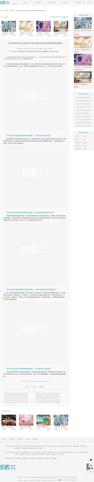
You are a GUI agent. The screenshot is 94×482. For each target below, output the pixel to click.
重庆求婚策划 (40, 458)
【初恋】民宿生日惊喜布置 (80, 84)
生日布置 (65, 2)
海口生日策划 (83, 446)
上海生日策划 (25, 446)
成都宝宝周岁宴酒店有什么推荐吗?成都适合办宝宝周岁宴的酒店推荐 (18, 393)
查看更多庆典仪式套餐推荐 (59, 17)
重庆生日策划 (40, 446)
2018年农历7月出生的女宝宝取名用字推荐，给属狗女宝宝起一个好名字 (18, 402)
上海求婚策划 (25, 458)
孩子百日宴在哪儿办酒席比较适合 (84, 97)
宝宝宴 (84, 139)
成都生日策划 (18, 448)
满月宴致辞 (53, 454)
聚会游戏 (48, 454)
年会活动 (70, 452)
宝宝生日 (28, 454)
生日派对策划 (38, 477)
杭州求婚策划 (47, 458)
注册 (84, 2)
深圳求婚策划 (32, 458)
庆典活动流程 (38, 452)
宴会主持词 (44, 452)
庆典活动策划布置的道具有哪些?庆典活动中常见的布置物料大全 (49, 398)
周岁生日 (31, 452)
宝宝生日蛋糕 (18, 452)
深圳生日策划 (76, 446)
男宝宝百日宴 (34, 454)
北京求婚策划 (18, 458)
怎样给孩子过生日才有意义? (83, 113)
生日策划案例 (51, 2)
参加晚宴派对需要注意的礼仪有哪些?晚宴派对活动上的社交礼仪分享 (49, 393)
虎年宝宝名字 (78, 148)
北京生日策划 (18, 446)
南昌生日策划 (61, 446)
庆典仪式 (12, 10)
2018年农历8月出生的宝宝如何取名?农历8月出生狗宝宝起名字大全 (18, 400)
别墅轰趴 (85, 148)
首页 (25, 2)
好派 (29, 477)
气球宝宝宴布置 (51, 452)
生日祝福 (85, 142)
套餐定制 (38, 2)
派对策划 (85, 145)
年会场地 (80, 452)
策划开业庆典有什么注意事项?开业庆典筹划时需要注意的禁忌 (49, 395)
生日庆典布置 (42, 454)
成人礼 (57, 452)
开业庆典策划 (25, 452)
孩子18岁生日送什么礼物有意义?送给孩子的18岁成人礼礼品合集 (18, 395)
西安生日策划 (32, 448)
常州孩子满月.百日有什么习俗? (83, 100)
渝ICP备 (53, 480)
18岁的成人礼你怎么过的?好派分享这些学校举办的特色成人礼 (18, 398)
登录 (90, 2)
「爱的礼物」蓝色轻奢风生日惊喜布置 (83, 31)
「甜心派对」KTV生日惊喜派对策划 (82, 67)
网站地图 (35, 439)
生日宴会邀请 (78, 142)
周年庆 (10, 64)
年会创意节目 (61, 454)
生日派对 (77, 139)
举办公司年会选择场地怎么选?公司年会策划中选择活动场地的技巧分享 (49, 400)
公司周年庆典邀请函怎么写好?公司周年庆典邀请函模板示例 (49, 402)
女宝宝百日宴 (64, 452)
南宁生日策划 (40, 448)
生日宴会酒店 (78, 145)
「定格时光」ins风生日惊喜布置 (82, 49)
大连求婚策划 (54, 458)
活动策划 (41, 386)
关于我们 (4, 439)
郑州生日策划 (47, 446)
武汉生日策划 (25, 448)
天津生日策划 (32, 446)
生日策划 (78, 2)
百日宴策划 (22, 454)
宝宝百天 (17, 454)
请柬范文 (86, 452)
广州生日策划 (69, 446)
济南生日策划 (54, 446)
